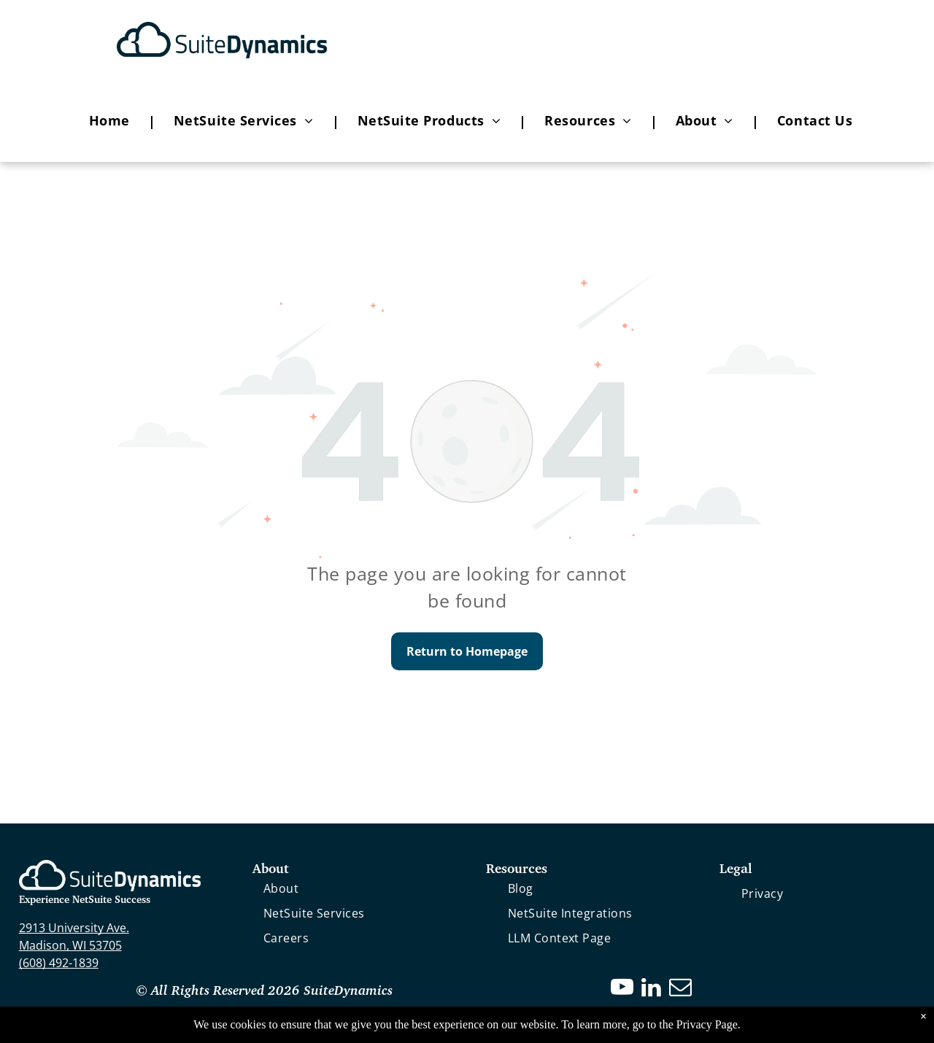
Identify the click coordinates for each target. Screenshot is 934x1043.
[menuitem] (113, 121)
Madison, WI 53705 (70, 945)
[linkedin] (651, 989)
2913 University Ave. (74, 928)
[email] (681, 989)
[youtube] (622, 989)
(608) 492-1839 (59, 963)
